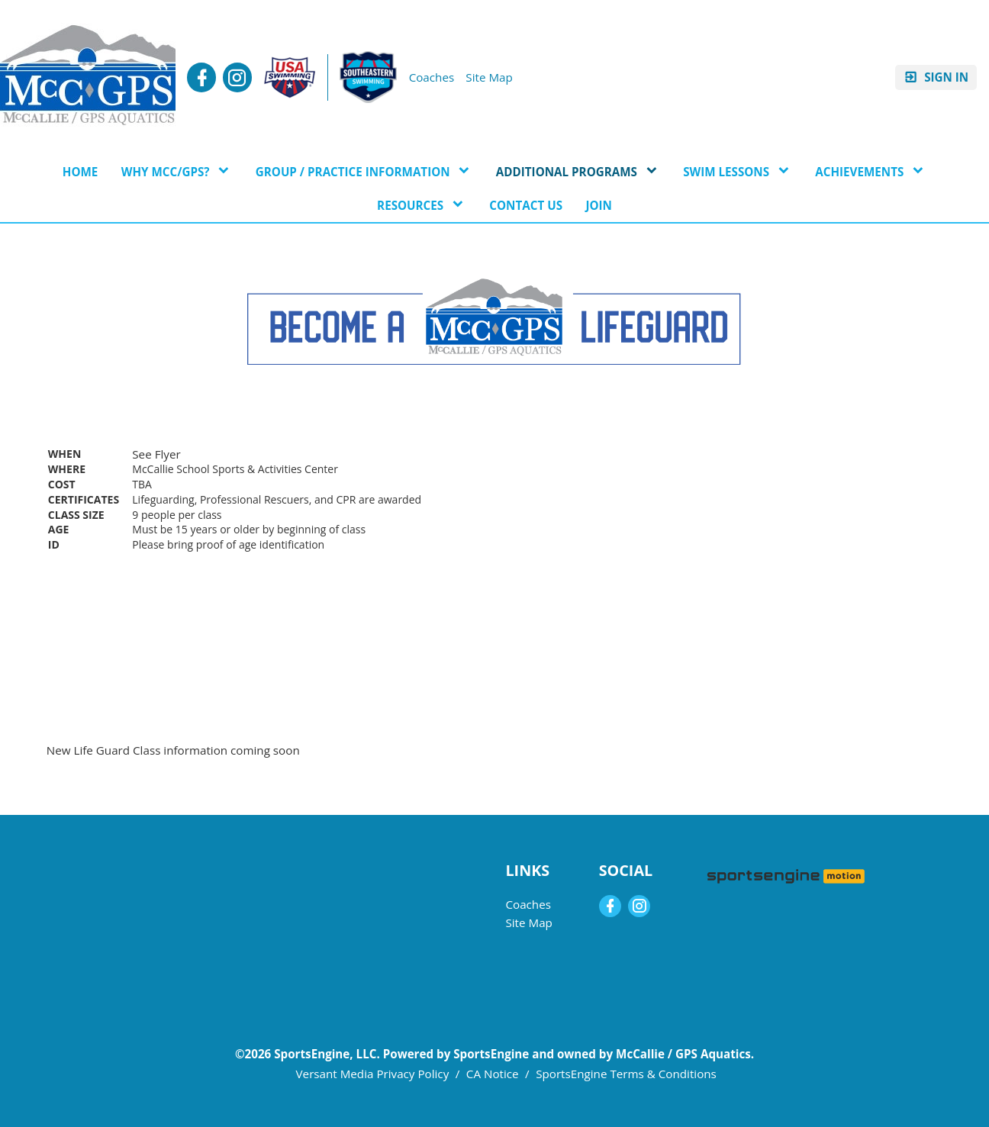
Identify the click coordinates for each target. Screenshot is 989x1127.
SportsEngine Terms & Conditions (626, 1073)
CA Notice (492, 1073)
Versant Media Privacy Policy (372, 1073)
